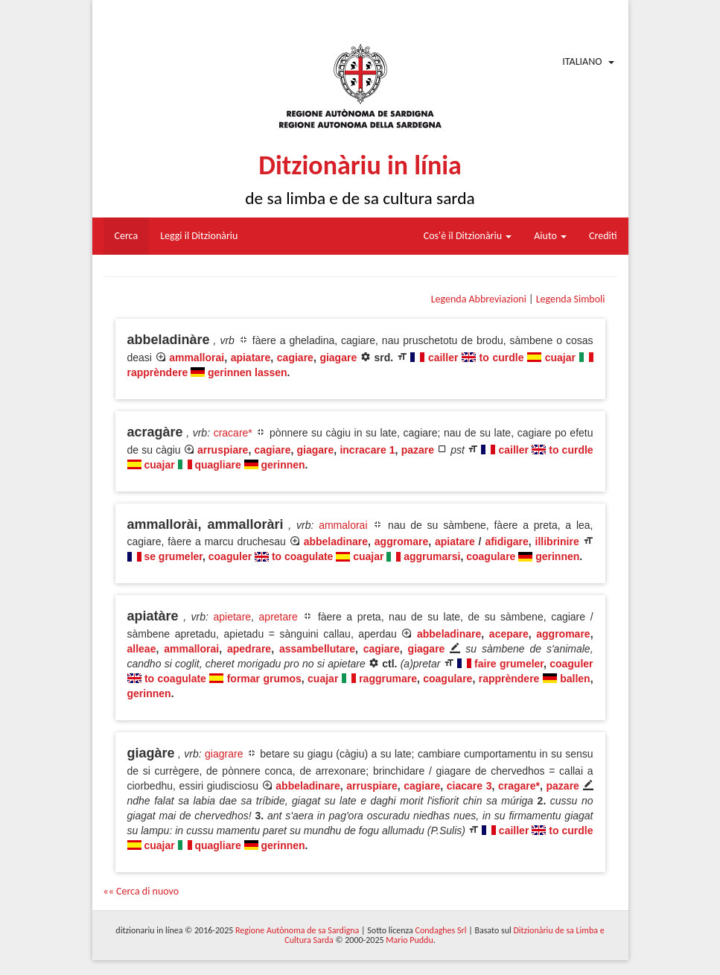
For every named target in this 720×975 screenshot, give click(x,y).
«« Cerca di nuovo (141, 891)
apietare (233, 617)
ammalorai (343, 525)
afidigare (506, 541)
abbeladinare (336, 541)
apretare (278, 617)
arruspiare (222, 450)
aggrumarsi (432, 556)
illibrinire (557, 541)
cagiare (295, 357)
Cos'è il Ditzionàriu (468, 235)
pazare (417, 450)
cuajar (560, 357)
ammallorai (196, 357)
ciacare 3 (469, 786)
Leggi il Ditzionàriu (199, 235)
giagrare (224, 754)
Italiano (582, 61)
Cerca (126, 235)
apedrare (249, 649)
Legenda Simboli (570, 299)
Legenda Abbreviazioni (478, 299)
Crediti (603, 235)
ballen (575, 679)
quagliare (217, 465)
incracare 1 (367, 450)
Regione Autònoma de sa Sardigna (297, 930)
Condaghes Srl (441, 930)
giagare (338, 357)
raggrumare (388, 679)
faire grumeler (509, 664)
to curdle (502, 357)
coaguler (230, 556)
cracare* (233, 433)
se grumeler (173, 556)
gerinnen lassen (247, 372)
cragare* (519, 786)
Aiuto (550, 235)
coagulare (490, 556)
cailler (443, 357)
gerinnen (283, 465)
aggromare (401, 541)
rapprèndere (157, 372)
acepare (509, 634)
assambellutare (317, 649)
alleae (141, 649)
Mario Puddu (409, 940)
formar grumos (264, 679)
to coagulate (302, 556)
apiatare (251, 357)
